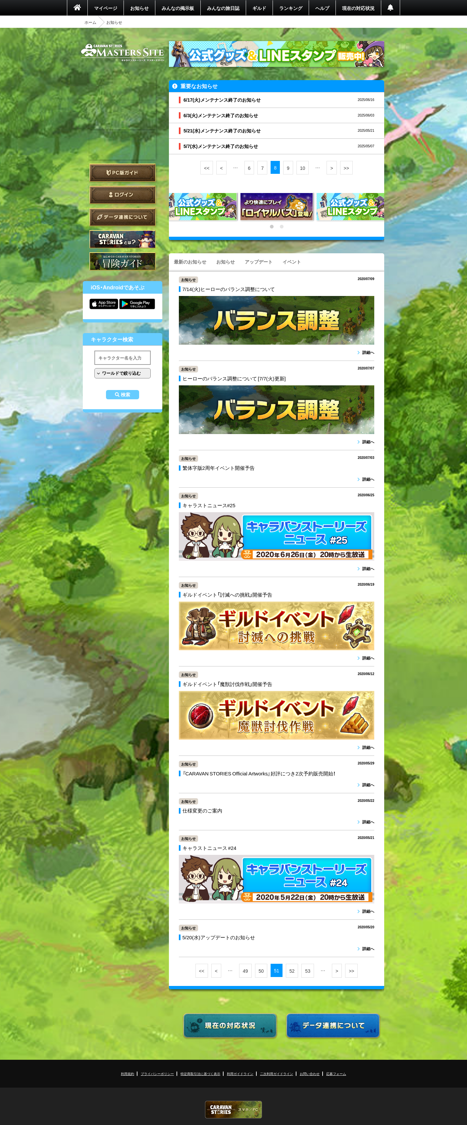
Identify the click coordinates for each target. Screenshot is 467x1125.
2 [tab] (281, 226)
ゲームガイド (122, 261)
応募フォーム (336, 1073)
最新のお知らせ (190, 261)
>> (346, 168)
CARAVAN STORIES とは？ (122, 239)
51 (276, 970)
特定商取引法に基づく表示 (200, 1073)
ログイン (122, 195)
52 (292, 970)
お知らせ (139, 8)
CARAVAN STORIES (233, 1109)
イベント (292, 261)
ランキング (290, 8)
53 (307, 970)
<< (206, 168)
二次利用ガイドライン (276, 1073)
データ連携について (122, 217)
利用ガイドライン (240, 1073)
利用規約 (127, 1073)
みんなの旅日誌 (223, 8)
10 (302, 168)
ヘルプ (322, 8)
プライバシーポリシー (157, 1073)
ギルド (259, 8)
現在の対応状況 (358, 8)
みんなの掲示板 (178, 8)
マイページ (105, 8)
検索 (125, 394)
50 (261, 970)
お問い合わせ (310, 1073)
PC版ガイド (122, 173)
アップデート (259, 261)
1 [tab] (271, 226)
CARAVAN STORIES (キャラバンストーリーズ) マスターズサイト (122, 52)
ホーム (90, 22)
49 (245, 970)
